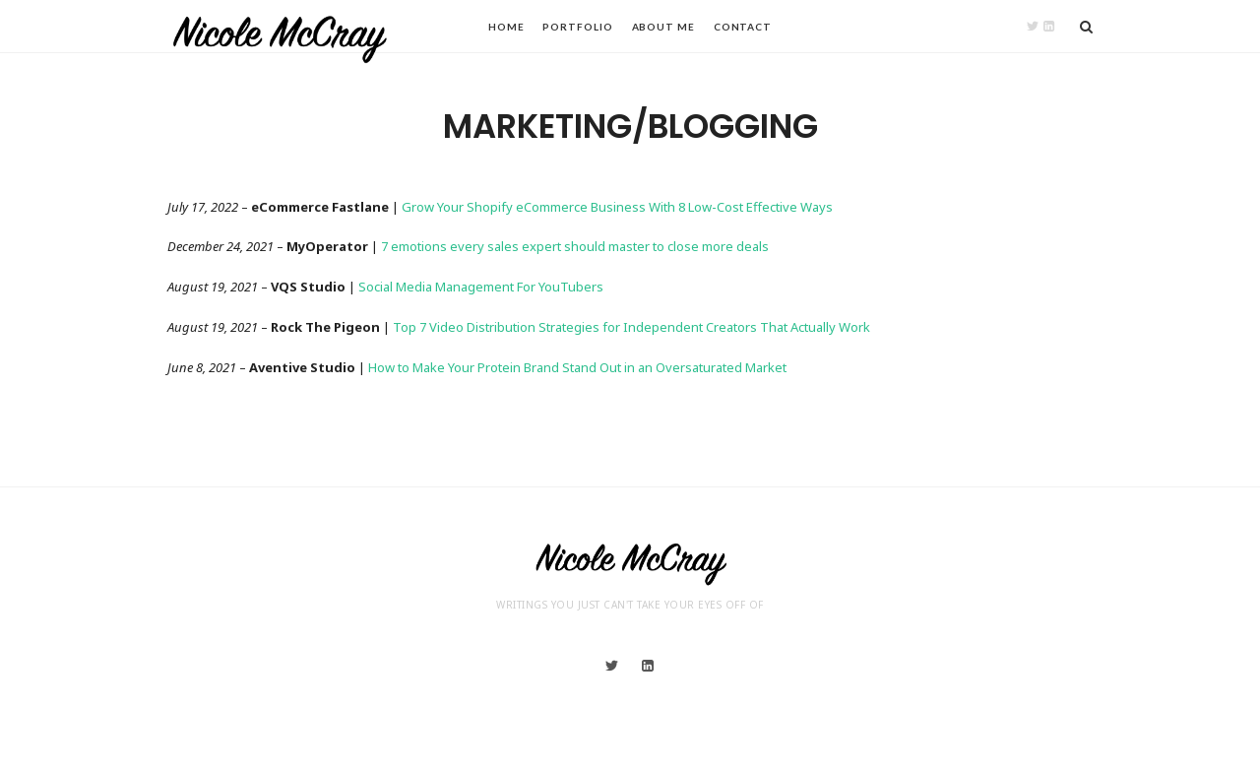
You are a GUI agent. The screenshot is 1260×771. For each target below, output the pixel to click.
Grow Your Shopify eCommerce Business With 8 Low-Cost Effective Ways (617, 207)
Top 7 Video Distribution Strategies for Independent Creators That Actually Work (631, 327)
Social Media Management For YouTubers (480, 286)
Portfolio (577, 26)
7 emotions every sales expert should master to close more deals (575, 246)
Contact (743, 26)
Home (506, 26)
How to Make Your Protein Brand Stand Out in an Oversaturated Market (577, 367)
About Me (663, 26)
